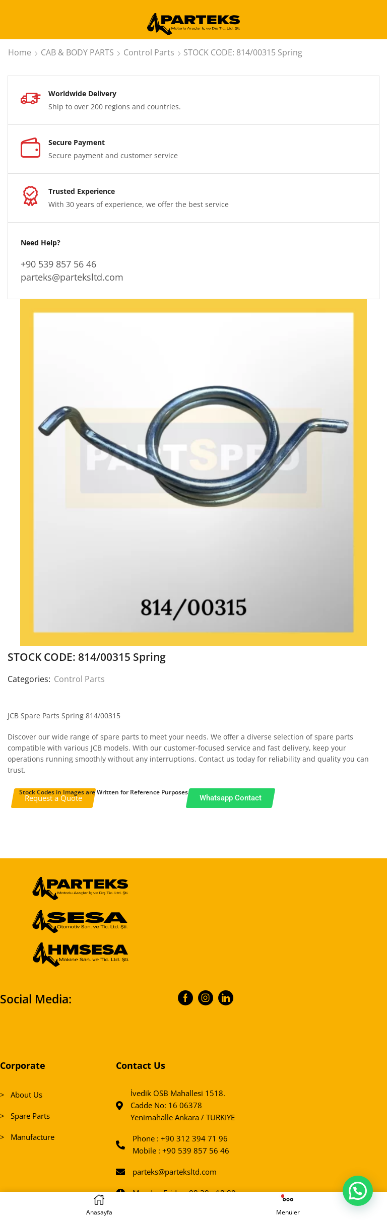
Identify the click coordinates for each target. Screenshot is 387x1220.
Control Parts (148, 52)
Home (19, 52)
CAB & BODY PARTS (77, 52)
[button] (357, 1190)
